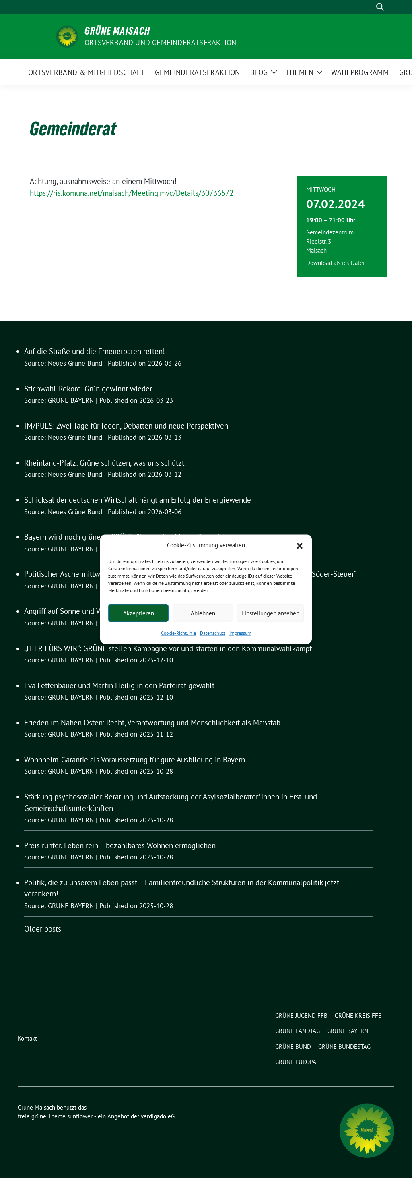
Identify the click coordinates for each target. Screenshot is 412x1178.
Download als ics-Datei (335, 263)
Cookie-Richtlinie (178, 633)
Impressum (240, 633)
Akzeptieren (138, 613)
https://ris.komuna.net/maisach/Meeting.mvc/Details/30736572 (131, 193)
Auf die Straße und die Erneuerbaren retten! (94, 351)
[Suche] (368, 7)
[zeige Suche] (380, 7)
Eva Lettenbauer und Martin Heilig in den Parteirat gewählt (119, 685)
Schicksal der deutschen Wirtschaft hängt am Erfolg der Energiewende (137, 500)
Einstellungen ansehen (270, 613)
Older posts (42, 929)
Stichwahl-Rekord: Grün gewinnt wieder (88, 388)
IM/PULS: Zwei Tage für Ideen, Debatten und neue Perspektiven (126, 426)
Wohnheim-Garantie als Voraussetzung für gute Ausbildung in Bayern (134, 759)
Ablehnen (203, 613)
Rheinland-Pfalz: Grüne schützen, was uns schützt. (105, 463)
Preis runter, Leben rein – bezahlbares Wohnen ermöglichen (120, 845)
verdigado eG (158, 1116)
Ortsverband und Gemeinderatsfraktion (160, 42)
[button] (300, 545)
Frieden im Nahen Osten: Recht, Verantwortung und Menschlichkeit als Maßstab (152, 722)
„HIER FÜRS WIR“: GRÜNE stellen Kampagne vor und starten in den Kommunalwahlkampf (168, 648)
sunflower (80, 1116)
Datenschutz (212, 633)
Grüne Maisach (117, 31)
